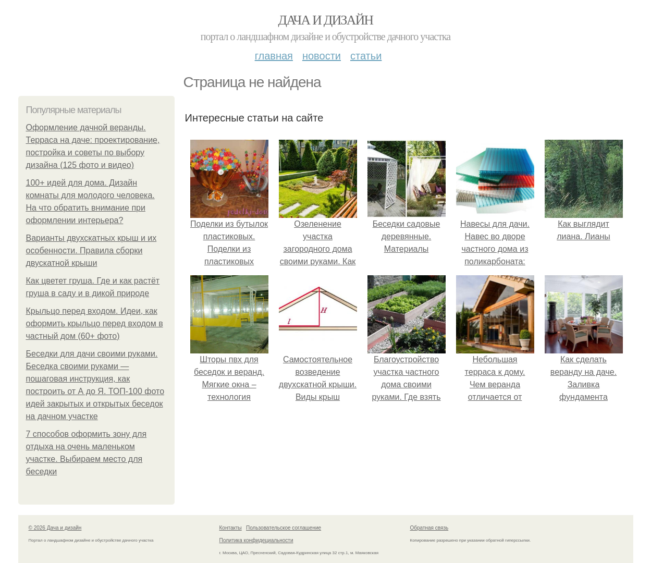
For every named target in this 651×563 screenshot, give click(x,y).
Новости (321, 56)
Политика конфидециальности (256, 540)
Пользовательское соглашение (283, 528)
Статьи (366, 56)
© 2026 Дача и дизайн (55, 528)
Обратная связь (429, 528)
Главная (274, 56)
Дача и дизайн (325, 20)
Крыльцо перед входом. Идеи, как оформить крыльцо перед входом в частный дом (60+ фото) (94, 323)
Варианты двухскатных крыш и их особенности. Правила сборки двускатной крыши (91, 250)
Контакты (230, 528)
